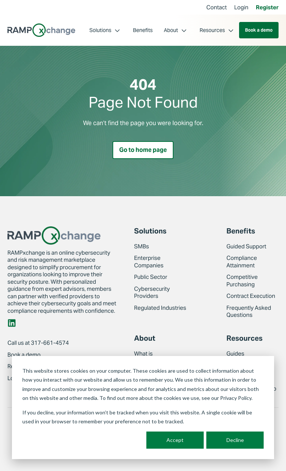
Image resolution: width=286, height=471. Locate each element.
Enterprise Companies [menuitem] (148, 261)
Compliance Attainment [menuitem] (241, 261)
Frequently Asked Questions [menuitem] (248, 311)
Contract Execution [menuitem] (250, 295)
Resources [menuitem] (212, 30)
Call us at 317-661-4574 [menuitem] (38, 342)
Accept (175, 440)
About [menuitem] (171, 30)
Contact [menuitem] (216, 7)
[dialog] (143, 407)
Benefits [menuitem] (143, 30)
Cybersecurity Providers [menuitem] (152, 292)
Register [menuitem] (267, 7)
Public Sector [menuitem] (150, 276)
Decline (235, 440)
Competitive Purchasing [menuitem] (242, 280)
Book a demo (259, 30)
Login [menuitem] (241, 7)
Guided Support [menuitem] (246, 246)
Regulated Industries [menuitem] (160, 307)
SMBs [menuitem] (141, 246)
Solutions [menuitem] (100, 30)
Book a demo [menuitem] (24, 354)
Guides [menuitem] (235, 353)
